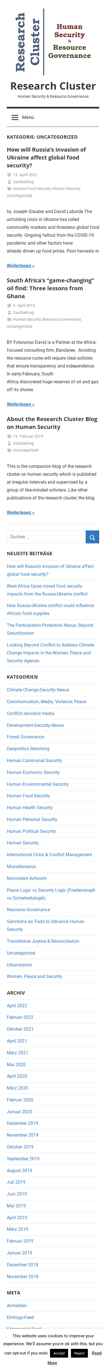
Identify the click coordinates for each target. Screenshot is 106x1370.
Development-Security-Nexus (35, 725)
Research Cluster (53, 86)
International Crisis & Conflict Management (49, 854)
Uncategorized (19, 195)
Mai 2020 (16, 1064)
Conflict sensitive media (30, 713)
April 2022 (17, 1005)
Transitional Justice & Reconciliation (43, 941)
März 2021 (17, 1052)
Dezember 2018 (22, 1264)
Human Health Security (30, 807)
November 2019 (22, 1135)
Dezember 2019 (22, 1123)
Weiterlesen (19, 265)
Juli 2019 (16, 1182)
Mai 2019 (16, 1206)
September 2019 (23, 1158)
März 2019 (17, 1229)
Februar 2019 (20, 1241)
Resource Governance (61, 319)
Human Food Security (32, 188)
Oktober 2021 (20, 1029)
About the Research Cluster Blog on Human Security (52, 423)
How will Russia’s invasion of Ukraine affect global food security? (46, 157)
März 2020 (17, 1088)
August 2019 (19, 1170)
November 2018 (22, 1276)
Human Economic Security (33, 772)
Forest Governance (25, 737)
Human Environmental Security (38, 784)
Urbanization (19, 965)
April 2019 (17, 1217)
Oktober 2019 (20, 1147)
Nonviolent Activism (27, 878)
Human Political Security (31, 831)
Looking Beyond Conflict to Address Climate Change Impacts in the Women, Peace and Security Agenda (50, 652)
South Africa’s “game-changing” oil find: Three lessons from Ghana (50, 288)
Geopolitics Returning (28, 748)
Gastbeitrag (23, 182)
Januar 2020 (19, 1111)
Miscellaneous (21, 866)
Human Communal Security (34, 760)
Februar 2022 (20, 1017)
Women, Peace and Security (34, 976)
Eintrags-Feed (20, 1317)
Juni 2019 (17, 1194)
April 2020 (17, 1076)
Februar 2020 (20, 1100)
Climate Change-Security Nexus (38, 689)
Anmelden (17, 1305)
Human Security (66, 188)
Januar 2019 (19, 1253)
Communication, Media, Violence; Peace (46, 701)
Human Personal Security (32, 819)
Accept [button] (59, 1353)
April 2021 (17, 1041)
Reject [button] (79, 1353)
